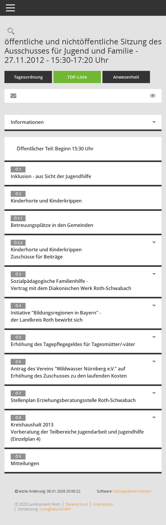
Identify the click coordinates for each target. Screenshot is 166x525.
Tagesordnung (28, 77)
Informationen (27, 122)
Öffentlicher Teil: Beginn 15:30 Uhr (55, 148)
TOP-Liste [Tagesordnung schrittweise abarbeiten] (77, 77)
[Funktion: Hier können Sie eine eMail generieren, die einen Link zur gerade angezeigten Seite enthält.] (13, 96)
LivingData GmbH (55, 509)
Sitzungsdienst (132, 491)
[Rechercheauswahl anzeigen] (9, 31)
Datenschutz (77, 504)
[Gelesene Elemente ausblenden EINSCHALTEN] (152, 96)
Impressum (103, 504)
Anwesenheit (126, 77)
